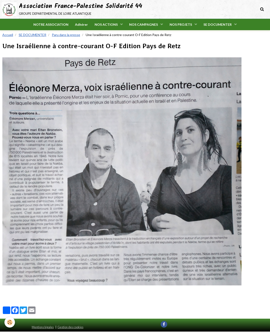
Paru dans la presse (66, 35)
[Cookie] (10, 322)
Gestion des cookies (70, 327)
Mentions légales (43, 327)
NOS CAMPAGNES (144, 25)
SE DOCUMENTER (218, 25)
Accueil (7, 35)
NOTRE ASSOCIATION (50, 25)
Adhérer (81, 25)
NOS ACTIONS (106, 25)
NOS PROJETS (181, 25)
